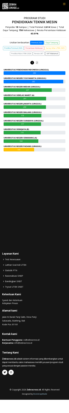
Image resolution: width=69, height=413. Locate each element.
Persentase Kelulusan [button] (34, 48)
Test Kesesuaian (12, 266)
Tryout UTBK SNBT (14, 294)
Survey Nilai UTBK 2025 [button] (55, 48)
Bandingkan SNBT (13, 288)
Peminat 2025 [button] (36, 42)
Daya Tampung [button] (52, 42)
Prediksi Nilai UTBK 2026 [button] (21, 53)
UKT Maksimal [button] (52, 53)
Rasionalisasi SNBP (14, 283)
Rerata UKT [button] (38, 53)
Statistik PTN (11, 277)
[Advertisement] (34, 212)
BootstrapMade (40, 400)
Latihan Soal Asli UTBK (15, 272)
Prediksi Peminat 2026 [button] (13, 48)
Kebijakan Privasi (10, 310)
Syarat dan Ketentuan (12, 307)
